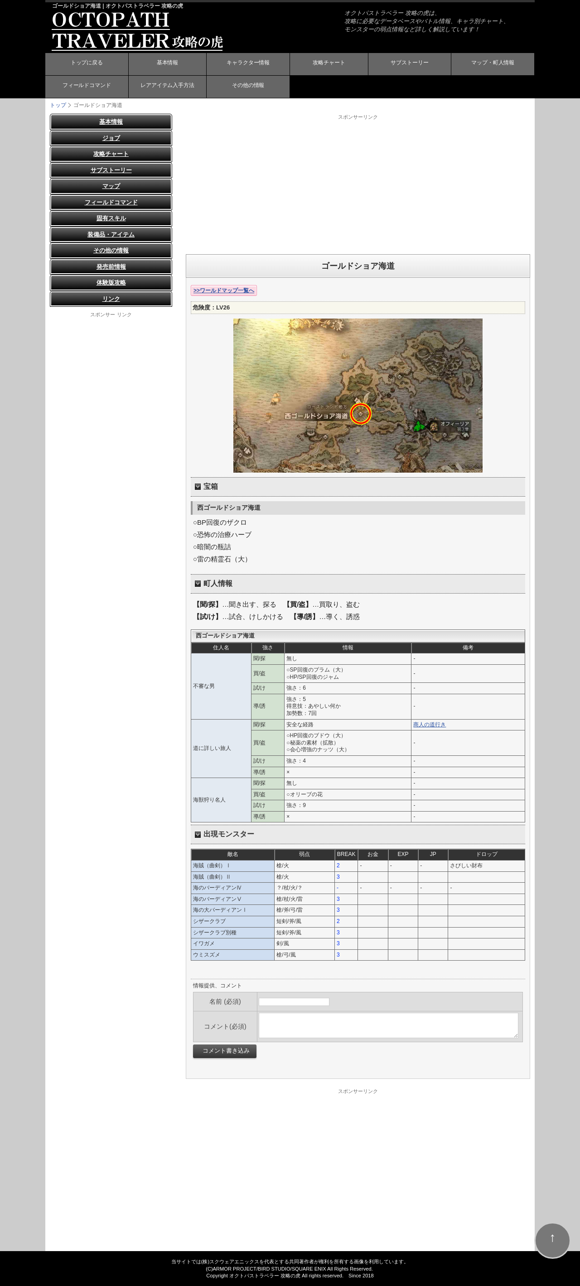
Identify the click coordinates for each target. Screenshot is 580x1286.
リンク (111, 298)
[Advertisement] (358, 184)
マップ (111, 186)
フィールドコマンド (86, 87)
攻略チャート (329, 65)
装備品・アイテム (111, 234)
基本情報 (167, 65)
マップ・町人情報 (493, 65)
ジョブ (111, 138)
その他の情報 (248, 87)
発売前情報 (111, 266)
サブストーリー (410, 65)
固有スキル (111, 218)
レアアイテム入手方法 (167, 87)
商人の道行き (429, 724)
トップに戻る (86, 65)
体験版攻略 (111, 282)
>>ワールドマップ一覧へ (223, 290)
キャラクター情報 (248, 65)
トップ (58, 105)
